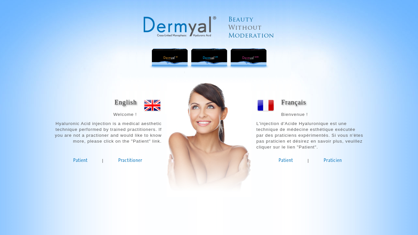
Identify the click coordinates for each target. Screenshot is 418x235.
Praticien (333, 160)
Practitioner (130, 160)
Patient (80, 160)
